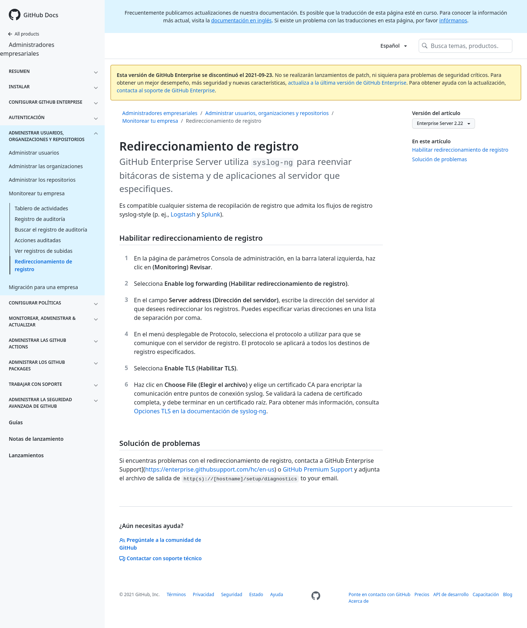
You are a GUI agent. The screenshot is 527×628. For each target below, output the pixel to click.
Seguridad (231, 594)
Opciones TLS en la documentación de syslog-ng (200, 411)
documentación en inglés (241, 20)
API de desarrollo (450, 594)
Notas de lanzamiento (36, 438)
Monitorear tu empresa (150, 120)
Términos (176, 594)
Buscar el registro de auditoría (51, 229)
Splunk (211, 214)
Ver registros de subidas (43, 250)
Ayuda (276, 594)
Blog (507, 594)
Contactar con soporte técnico (160, 558)
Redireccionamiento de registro (43, 265)
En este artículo (431, 141)
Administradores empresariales (27, 49)
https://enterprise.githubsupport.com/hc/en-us (209, 469)
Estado (256, 594)
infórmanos (453, 20)
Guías (16, 422)
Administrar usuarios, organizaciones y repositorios (267, 113)
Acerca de (359, 601)
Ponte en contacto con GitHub (380, 594)
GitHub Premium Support (318, 469)
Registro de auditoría (40, 218)
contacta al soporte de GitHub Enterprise (166, 90)
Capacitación (486, 594)
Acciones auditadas (38, 240)
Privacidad (203, 594)
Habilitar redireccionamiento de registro (460, 149)
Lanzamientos (26, 455)
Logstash (183, 214)
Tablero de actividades (41, 208)
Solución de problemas (439, 159)
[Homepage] (315, 598)
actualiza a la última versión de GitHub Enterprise (347, 82)
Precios (421, 594)
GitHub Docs (40, 15)
